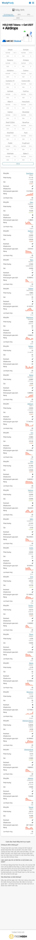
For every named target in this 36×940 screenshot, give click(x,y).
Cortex (31, 548)
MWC (31, 519)
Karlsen (31, 346)
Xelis (31, 461)
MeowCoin (30, 692)
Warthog (30, 231)
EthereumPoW (28, 749)
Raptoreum (29, 317)
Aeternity (30, 778)
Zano (31, 202)
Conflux (30, 605)
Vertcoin (30, 490)
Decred (31, 807)
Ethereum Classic (28, 721)
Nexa (31, 260)
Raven (31, 634)
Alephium (30, 404)
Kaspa (31, 375)
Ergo (31, 576)
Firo (32, 432)
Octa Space (29, 173)
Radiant (31, 288)
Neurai (31, 663)
